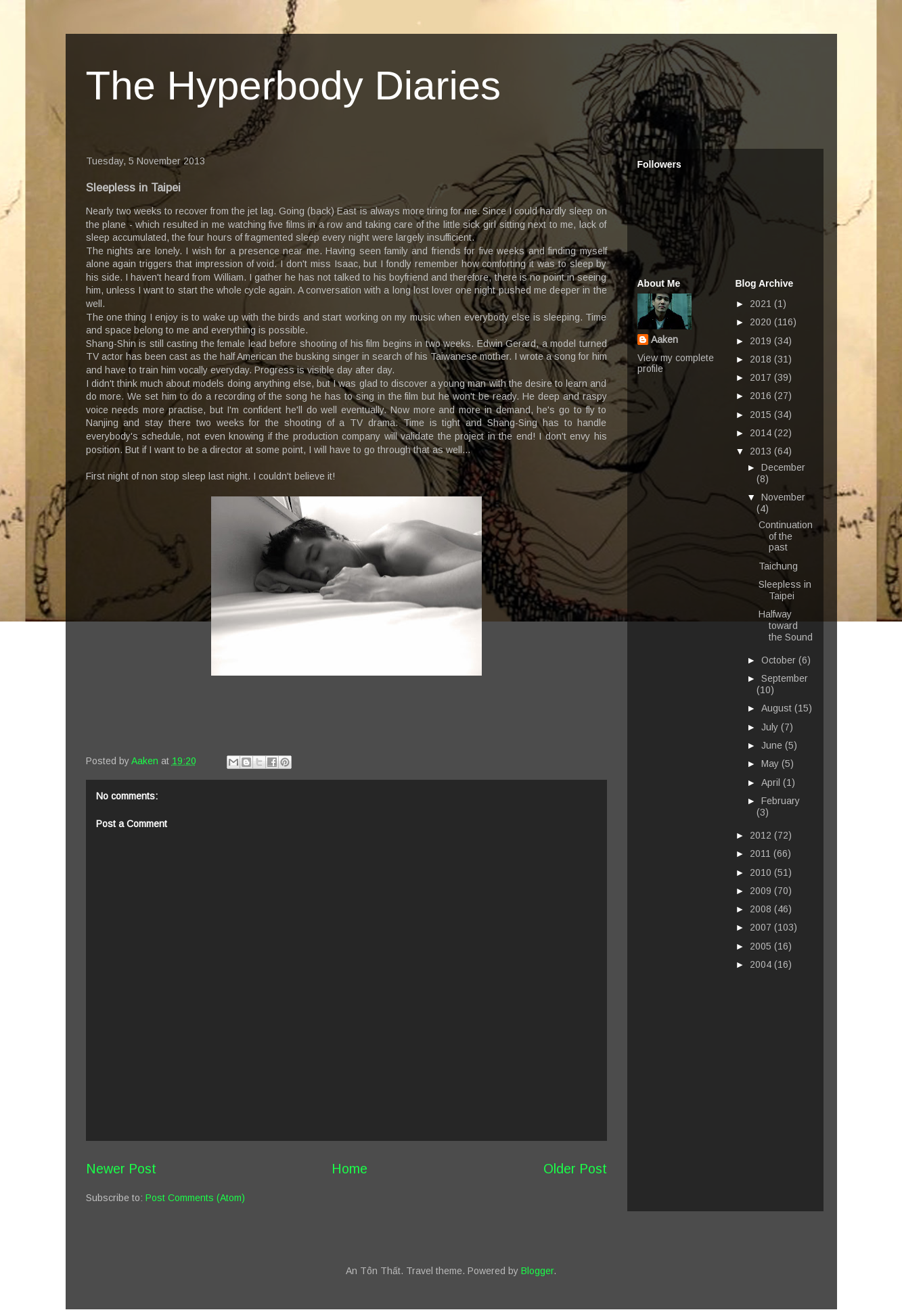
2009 (762, 890)
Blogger (537, 1270)
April (772, 782)
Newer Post (121, 1168)
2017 (762, 377)
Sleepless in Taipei (785, 590)
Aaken (664, 339)
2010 (762, 872)
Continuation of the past (786, 536)
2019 (762, 340)
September (784, 678)
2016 (762, 395)
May (771, 763)
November (783, 497)
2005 (762, 946)
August (777, 708)
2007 (762, 927)
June (773, 745)
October (779, 660)
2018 (762, 359)
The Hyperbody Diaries (293, 85)
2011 (761, 853)
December (783, 467)
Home (349, 1168)
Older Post (575, 1168)
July (771, 727)
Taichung (778, 566)
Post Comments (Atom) (195, 1197)
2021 (762, 303)
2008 (762, 909)
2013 (762, 451)
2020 (762, 322)
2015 (762, 414)
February (780, 800)
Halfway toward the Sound (786, 625)
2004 (762, 964)
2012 (762, 835)
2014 (762, 432)
